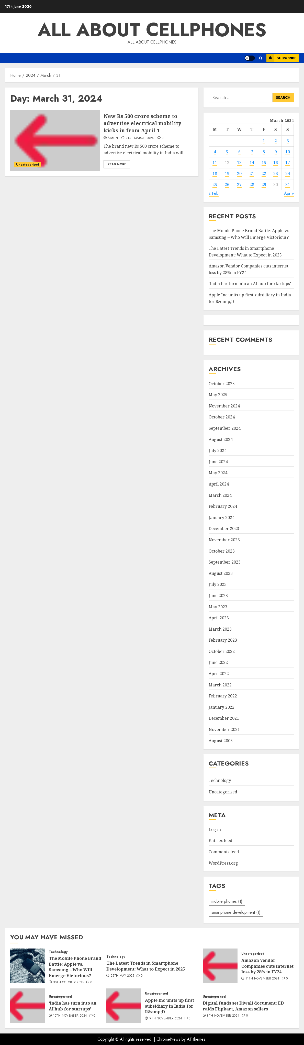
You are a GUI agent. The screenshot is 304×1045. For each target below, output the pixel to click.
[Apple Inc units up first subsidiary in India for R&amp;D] (123, 1005)
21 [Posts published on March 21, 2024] (252, 173)
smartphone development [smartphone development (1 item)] (236, 912)
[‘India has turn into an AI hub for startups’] (27, 1005)
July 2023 (218, 584)
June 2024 (218, 462)
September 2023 (225, 562)
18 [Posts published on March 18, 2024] (214, 173)
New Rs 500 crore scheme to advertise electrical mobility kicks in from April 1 (142, 123)
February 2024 (223, 506)
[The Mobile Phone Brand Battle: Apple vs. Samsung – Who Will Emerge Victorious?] (27, 966)
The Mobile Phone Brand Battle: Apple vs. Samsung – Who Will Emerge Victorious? (75, 966)
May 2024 (218, 473)
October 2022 (222, 651)
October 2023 (222, 551)
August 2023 (221, 573)
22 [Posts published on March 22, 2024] (264, 173)
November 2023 (224, 540)
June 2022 (218, 662)
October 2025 (222, 383)
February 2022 (223, 696)
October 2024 (222, 417)
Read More (117, 164)
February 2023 (223, 640)
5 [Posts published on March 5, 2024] (227, 152)
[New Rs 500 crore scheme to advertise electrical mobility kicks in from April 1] (55, 140)
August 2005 (221, 741)
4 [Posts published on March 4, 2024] (215, 152)
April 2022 (219, 673)
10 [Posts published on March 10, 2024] (287, 152)
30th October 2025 (68, 983)
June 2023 (218, 595)
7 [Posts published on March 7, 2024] (252, 152)
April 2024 (219, 484)
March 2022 (220, 685)
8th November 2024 (223, 1016)
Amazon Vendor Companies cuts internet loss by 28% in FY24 (267, 966)
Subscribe (281, 58)
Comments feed (224, 852)
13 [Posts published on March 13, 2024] (239, 162)
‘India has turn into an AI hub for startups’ (250, 283)
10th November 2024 (70, 1016)
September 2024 (225, 428)
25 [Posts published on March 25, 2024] (214, 184)
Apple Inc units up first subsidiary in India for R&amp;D (169, 1006)
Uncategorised (27, 164)
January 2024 (221, 517)
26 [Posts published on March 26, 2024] (227, 184)
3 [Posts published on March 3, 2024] (288, 141)
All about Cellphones (152, 29)
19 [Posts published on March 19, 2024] (227, 173)
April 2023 (219, 618)
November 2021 (224, 729)
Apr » (289, 193)
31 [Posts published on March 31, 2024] (287, 184)
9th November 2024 (165, 1019)
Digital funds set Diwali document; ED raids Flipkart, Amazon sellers (243, 1005)
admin (113, 138)
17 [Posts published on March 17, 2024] (287, 162)
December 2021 (224, 718)
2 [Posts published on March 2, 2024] (276, 141)
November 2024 (224, 406)
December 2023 (224, 528)
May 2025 (218, 394)
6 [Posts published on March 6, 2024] (239, 152)
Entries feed (220, 840)
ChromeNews (168, 1039)
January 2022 (221, 707)
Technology (220, 780)
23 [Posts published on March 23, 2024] (275, 173)
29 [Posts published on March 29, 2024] (264, 184)
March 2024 (220, 495)
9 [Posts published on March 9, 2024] (276, 152)
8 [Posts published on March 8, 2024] (264, 152)
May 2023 (218, 607)
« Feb (214, 193)
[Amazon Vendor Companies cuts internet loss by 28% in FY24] (220, 966)
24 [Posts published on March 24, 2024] (287, 173)
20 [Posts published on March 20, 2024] (239, 173)
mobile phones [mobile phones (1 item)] (226, 901)
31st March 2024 (140, 138)
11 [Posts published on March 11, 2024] (214, 162)
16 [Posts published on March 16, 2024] (275, 162)
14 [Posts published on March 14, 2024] (252, 162)
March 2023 (220, 629)
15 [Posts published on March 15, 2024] (264, 162)
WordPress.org (223, 863)
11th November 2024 (262, 979)
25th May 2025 (122, 976)
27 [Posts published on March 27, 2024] (239, 184)
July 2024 (218, 450)
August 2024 (221, 439)
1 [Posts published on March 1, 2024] (264, 141)
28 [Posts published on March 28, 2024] (252, 184)
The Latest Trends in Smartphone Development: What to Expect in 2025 (145, 966)
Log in (215, 829)
